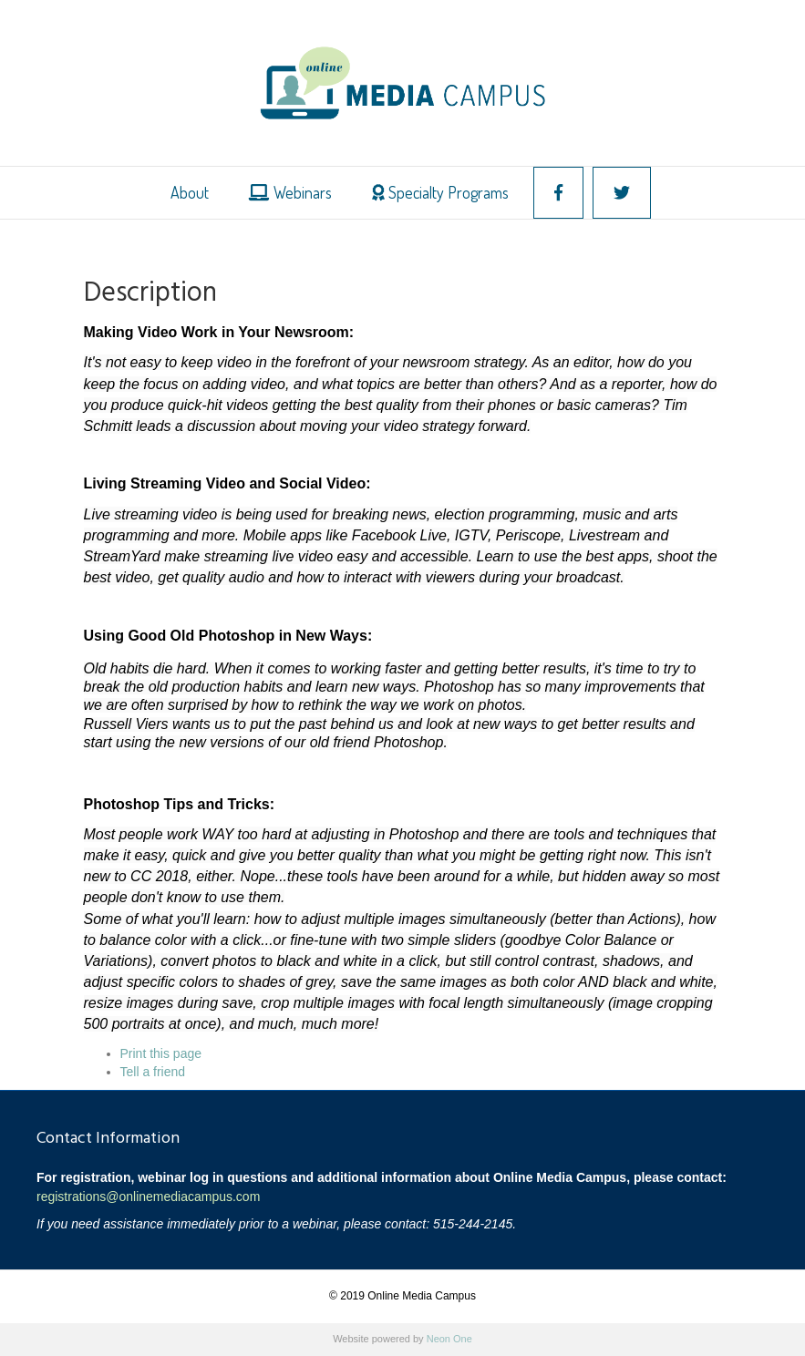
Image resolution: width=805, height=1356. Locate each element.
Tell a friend (153, 1071)
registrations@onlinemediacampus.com (148, 1196)
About (189, 192)
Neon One (449, 1338)
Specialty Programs (440, 192)
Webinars (290, 192)
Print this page (161, 1053)
